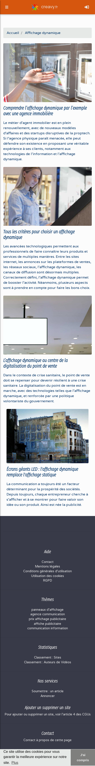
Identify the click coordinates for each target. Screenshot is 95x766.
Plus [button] (14, 762)
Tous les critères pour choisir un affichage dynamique (39, 234)
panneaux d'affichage (47, 609)
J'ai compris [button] (83, 757)
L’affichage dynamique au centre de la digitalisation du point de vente (35, 363)
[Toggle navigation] (87, 7)
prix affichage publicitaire (47, 619)
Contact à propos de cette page (47, 740)
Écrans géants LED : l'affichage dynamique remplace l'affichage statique (42, 472)
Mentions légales (47, 566)
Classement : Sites (47, 657)
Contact (48, 562)
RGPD (47, 580)
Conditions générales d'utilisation (47, 571)
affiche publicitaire (47, 624)
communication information (47, 628)
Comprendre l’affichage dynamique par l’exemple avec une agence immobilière (45, 111)
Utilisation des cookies (47, 576)
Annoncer (48, 696)
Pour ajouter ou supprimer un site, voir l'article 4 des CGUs (48, 714)
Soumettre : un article (48, 691)
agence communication (47, 614)
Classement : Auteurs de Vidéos (47, 662)
